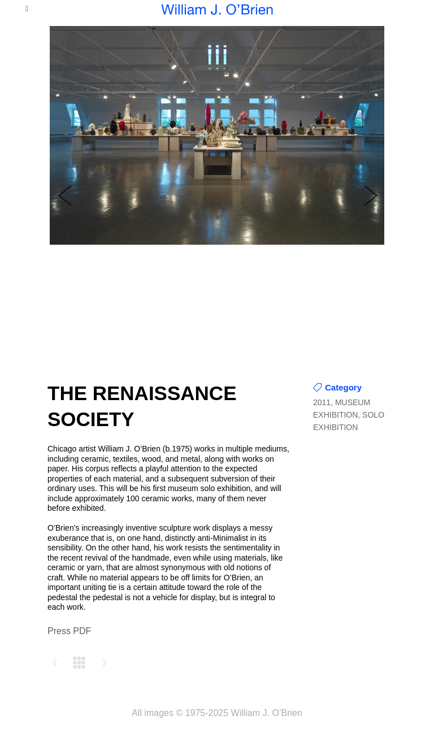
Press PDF (69, 631)
